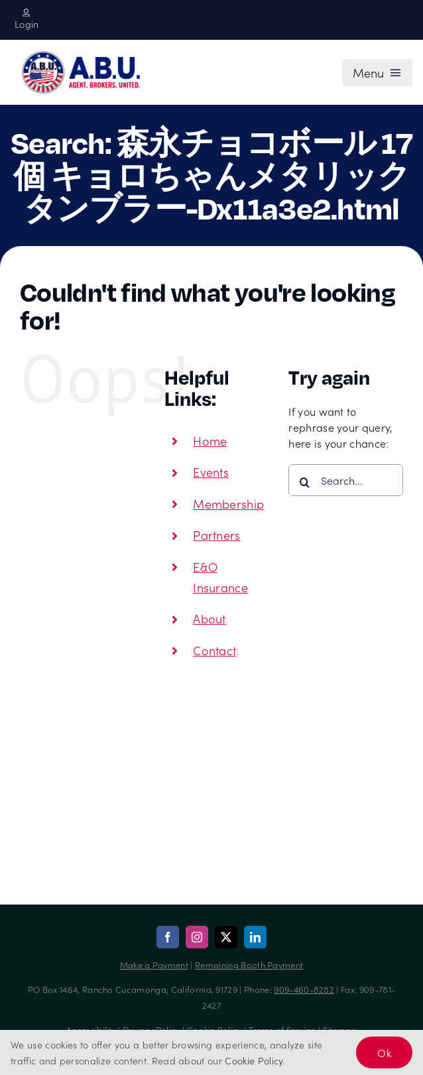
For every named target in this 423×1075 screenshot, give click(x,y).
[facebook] (167, 937)
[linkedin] (255, 937)
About (209, 618)
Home (210, 440)
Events (211, 472)
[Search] (304, 482)
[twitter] (226, 937)
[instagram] (197, 937)
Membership (228, 503)
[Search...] (345, 480)
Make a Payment (154, 964)
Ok (384, 1052)
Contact (214, 650)
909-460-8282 (304, 989)
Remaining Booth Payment (249, 964)
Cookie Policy (253, 1060)
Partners (217, 535)
